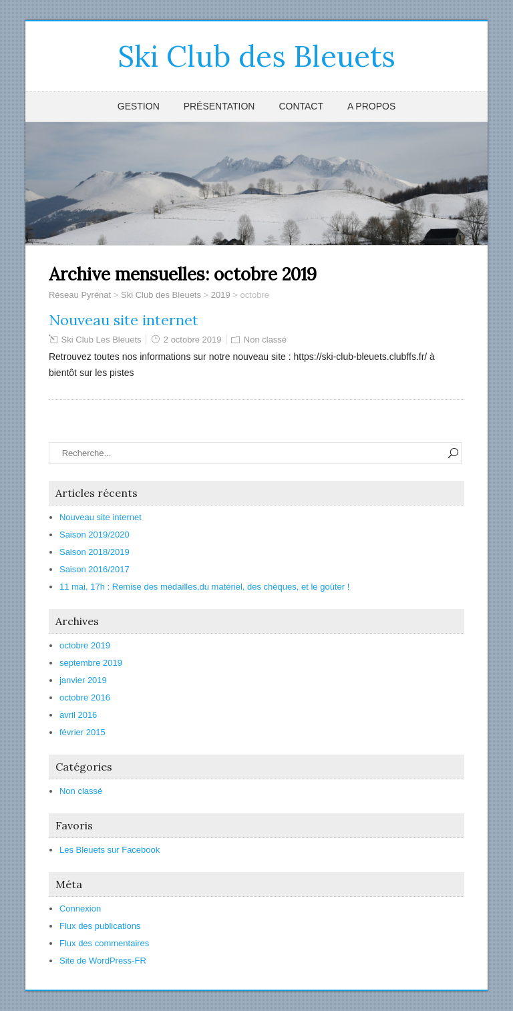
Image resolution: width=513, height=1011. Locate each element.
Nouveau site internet (123, 320)
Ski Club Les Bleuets (101, 340)
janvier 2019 (83, 680)
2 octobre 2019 (193, 340)
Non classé (265, 340)
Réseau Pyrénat (80, 295)
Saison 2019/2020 (94, 535)
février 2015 (82, 732)
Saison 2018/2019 (94, 552)
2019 (220, 295)
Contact (301, 106)
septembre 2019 (90, 663)
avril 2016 (78, 715)
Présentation (219, 106)
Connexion (80, 908)
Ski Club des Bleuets (256, 56)
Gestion (139, 106)
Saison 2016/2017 (94, 569)
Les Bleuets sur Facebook (109, 850)
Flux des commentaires (104, 943)
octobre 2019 (84, 645)
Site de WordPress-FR (102, 961)
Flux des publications (99, 926)
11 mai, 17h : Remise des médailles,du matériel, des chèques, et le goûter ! (204, 587)
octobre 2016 (84, 697)
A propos (371, 106)
